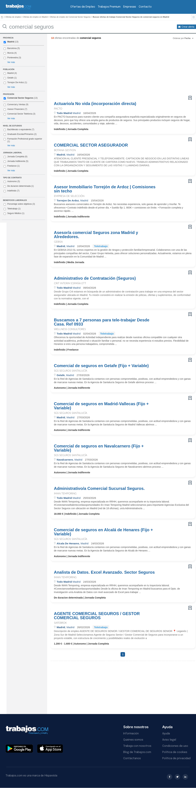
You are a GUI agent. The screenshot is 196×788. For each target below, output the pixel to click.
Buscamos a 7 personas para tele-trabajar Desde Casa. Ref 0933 (101, 322)
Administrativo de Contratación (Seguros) (95, 278)
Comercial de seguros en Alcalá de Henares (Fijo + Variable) (103, 532)
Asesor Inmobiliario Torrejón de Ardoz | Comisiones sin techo (105, 189)
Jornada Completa (15, 156)
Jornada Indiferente (16, 161)
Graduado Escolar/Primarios (20, 134)
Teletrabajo (12, 208)
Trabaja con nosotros (137, 746)
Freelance (12, 166)
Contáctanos (132, 758)
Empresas (129, 6)
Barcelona (12, 48)
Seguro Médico (14, 213)
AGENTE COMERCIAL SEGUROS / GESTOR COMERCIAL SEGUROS (97, 616)
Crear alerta (188, 26)
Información (131, 733)
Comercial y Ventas (16, 104)
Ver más (11, 62)
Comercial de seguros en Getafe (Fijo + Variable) (101, 366)
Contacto (145, 6)
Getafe (10, 78)
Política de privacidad (176, 758)
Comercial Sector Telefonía (19, 114)
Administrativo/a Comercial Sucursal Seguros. (99, 488)
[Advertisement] (92, 69)
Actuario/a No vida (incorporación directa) (95, 104)
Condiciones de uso (175, 746)
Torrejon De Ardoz (15, 82)
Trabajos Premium (109, 6)
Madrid (10, 42)
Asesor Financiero (15, 109)
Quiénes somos (133, 739)
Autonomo (12, 181)
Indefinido (11, 190)
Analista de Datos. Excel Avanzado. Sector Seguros (104, 572)
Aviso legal (169, 739)
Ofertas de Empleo (82, 6)
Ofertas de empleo (13, 17)
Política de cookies (174, 752)
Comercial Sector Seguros (20, 98)
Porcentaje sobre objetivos (19, 204)
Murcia (10, 53)
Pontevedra (12, 57)
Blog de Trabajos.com (137, 752)
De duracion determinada (19, 186)
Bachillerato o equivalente (19, 129)
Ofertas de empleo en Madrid (35, 17)
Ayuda (166, 733)
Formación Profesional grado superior (23, 140)
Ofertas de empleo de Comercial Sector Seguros (70, 17)
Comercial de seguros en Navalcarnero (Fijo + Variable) (99, 448)
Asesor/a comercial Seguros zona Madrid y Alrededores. (96, 235)
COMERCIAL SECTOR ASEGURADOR (91, 145)
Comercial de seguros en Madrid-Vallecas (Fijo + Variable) (101, 406)
